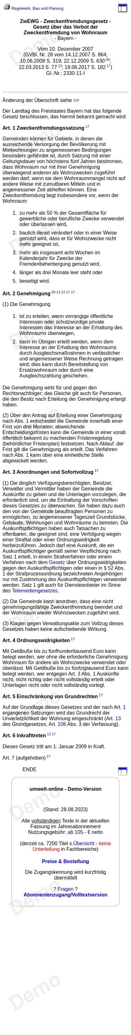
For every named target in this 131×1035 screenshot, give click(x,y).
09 (107, 59)
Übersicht (84, 843)
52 (110, 568)
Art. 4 (9, 640)
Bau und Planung (48, 8)
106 (62, 724)
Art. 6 (9, 735)
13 (60, 66)
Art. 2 (9, 293)
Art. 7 (8, 758)
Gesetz (57, 562)
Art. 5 (9, 696)
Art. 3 (9, 472)
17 (108, 66)
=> (76, 100)
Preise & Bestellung (65, 861)
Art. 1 (9, 128)
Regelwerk (21, 8)
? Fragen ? (65, 889)
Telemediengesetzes (35, 590)
